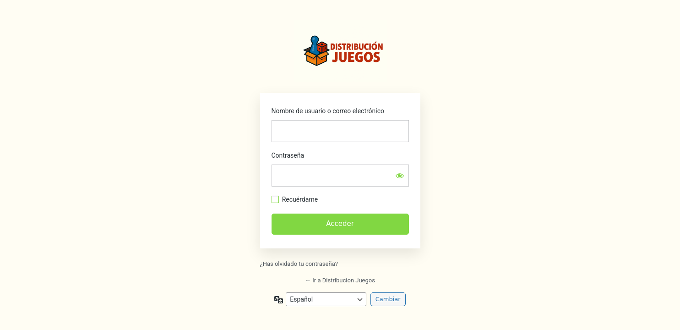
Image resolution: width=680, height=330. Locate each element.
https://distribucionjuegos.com (341, 51)
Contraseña (288, 155)
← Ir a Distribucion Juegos (340, 280)
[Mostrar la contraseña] (400, 176)
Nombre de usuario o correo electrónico (328, 111)
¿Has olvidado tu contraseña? (299, 263)
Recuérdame (300, 199)
